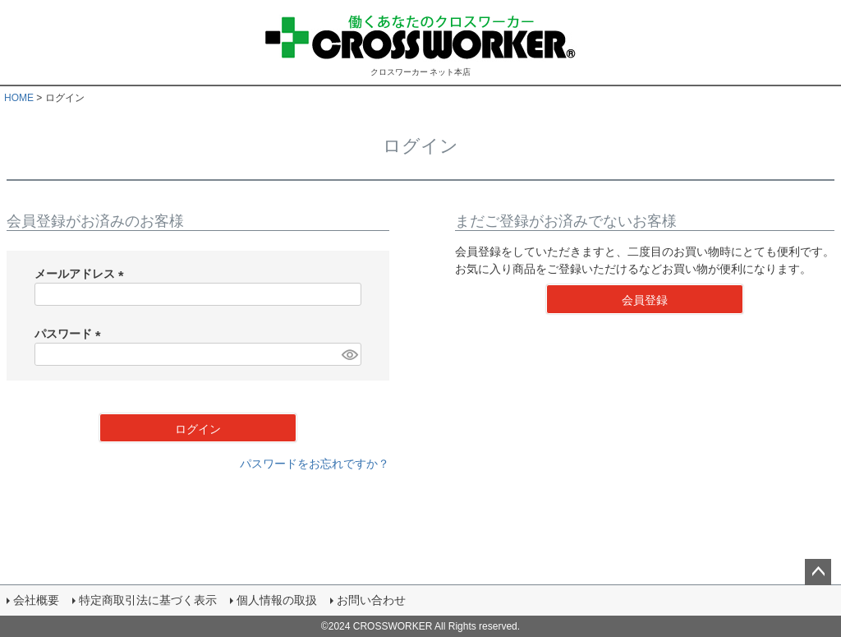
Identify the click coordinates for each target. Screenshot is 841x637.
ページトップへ (818, 572)
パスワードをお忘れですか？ (314, 463)
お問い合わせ (371, 600)
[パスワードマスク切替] (349, 354)
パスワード (70, 333)
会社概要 (36, 600)
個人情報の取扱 (277, 600)
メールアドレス (82, 273)
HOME (19, 98)
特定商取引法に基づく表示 (148, 600)
